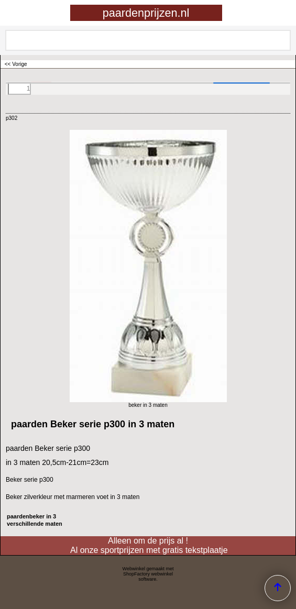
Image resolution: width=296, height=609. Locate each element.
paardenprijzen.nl (146, 12)
